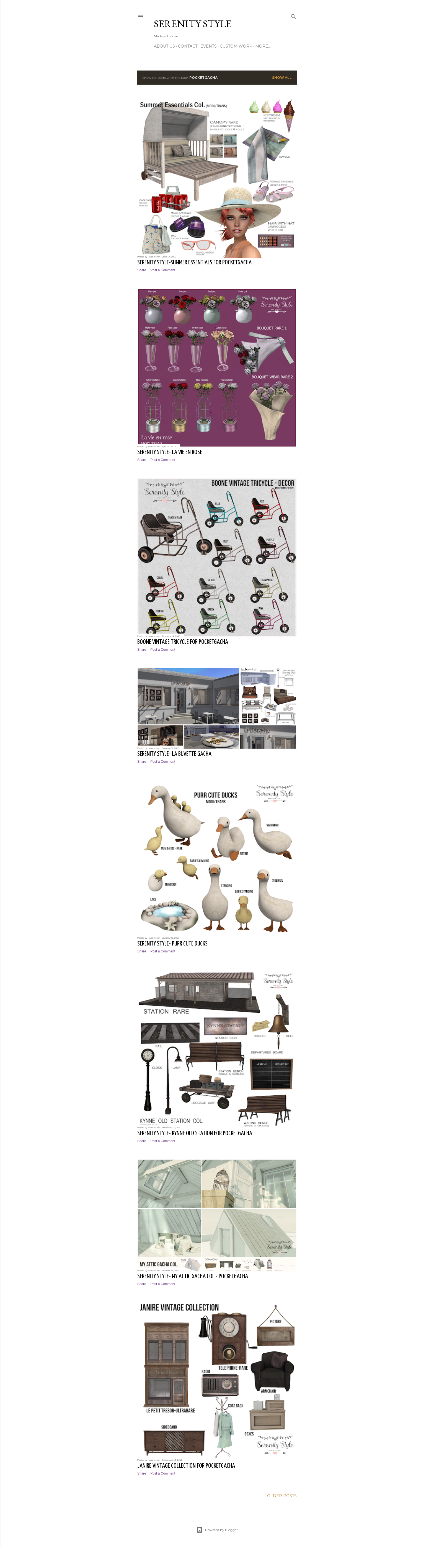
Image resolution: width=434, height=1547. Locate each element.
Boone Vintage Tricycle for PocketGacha (182, 642)
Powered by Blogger (217, 1530)
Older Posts (282, 1495)
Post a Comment (162, 270)
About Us (164, 46)
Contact (187, 46)
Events (208, 46)
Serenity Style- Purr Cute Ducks (172, 944)
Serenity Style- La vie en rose (169, 452)
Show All (282, 77)
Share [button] (141, 270)
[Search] (293, 15)
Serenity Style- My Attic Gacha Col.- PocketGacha (192, 1276)
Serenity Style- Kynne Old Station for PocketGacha (194, 1133)
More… (263, 46)
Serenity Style (192, 23)
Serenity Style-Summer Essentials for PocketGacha (194, 262)
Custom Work (236, 46)
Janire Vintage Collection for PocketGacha (186, 1466)
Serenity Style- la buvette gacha (174, 754)
